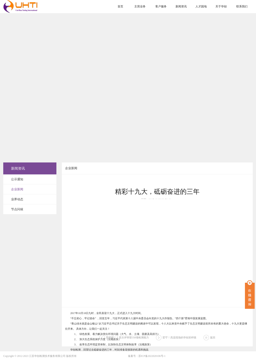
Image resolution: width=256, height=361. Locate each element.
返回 (212, 341)
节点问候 (17, 209)
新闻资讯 (181, 6)
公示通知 (17, 179)
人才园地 (201, 6)
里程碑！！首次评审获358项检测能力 (127, 341)
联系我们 (242, 6)
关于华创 (221, 6)
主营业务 (140, 6)
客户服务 (161, 6)
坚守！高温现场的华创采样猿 (179, 341)
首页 (120, 6)
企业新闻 (17, 189)
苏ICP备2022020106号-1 (152, 356)
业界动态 (17, 199)
